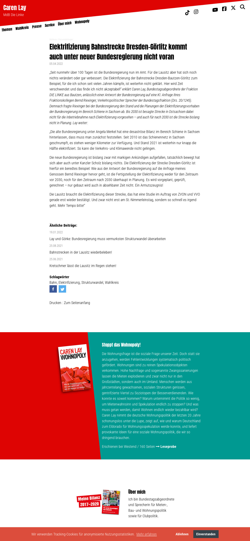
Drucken (55, 303)
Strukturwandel (92, 282)
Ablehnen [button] (182, 534)
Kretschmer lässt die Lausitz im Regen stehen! (82, 266)
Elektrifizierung (69, 282)
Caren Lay (14, 7)
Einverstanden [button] (205, 534)
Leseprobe (168, 446)
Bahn (53, 282)
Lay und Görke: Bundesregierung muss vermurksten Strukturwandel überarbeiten (107, 239)
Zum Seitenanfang (77, 303)
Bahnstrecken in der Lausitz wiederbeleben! (80, 252)
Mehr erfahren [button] (146, 534)
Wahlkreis (53, 39)
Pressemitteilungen (65, 39)
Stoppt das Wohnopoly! (121, 345)
